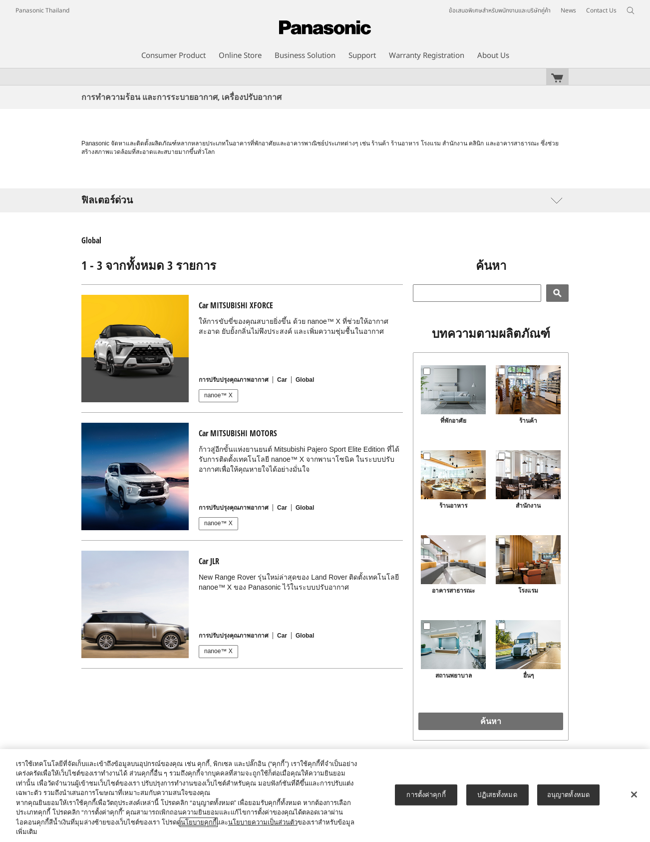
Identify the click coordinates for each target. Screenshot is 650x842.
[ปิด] (634, 795)
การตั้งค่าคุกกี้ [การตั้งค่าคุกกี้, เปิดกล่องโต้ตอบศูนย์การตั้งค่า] (425, 795)
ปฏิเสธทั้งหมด (497, 795)
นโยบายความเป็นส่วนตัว (263, 822)
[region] (325, 795)
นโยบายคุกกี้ (199, 822)
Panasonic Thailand (42, 10)
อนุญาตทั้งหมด (568, 795)
